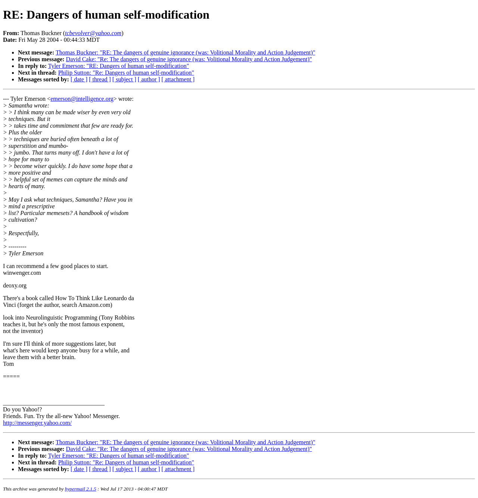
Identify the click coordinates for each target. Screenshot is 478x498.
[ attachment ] (178, 79)
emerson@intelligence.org (82, 99)
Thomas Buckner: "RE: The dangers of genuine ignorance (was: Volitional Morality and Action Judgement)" (185, 52)
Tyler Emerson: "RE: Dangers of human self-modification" (118, 66)
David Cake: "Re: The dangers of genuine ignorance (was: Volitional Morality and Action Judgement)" (189, 59)
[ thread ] (100, 79)
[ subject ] (124, 79)
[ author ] (149, 79)
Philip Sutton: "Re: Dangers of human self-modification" (126, 72)
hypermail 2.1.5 (80, 489)
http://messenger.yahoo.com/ (37, 423)
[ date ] (79, 79)
